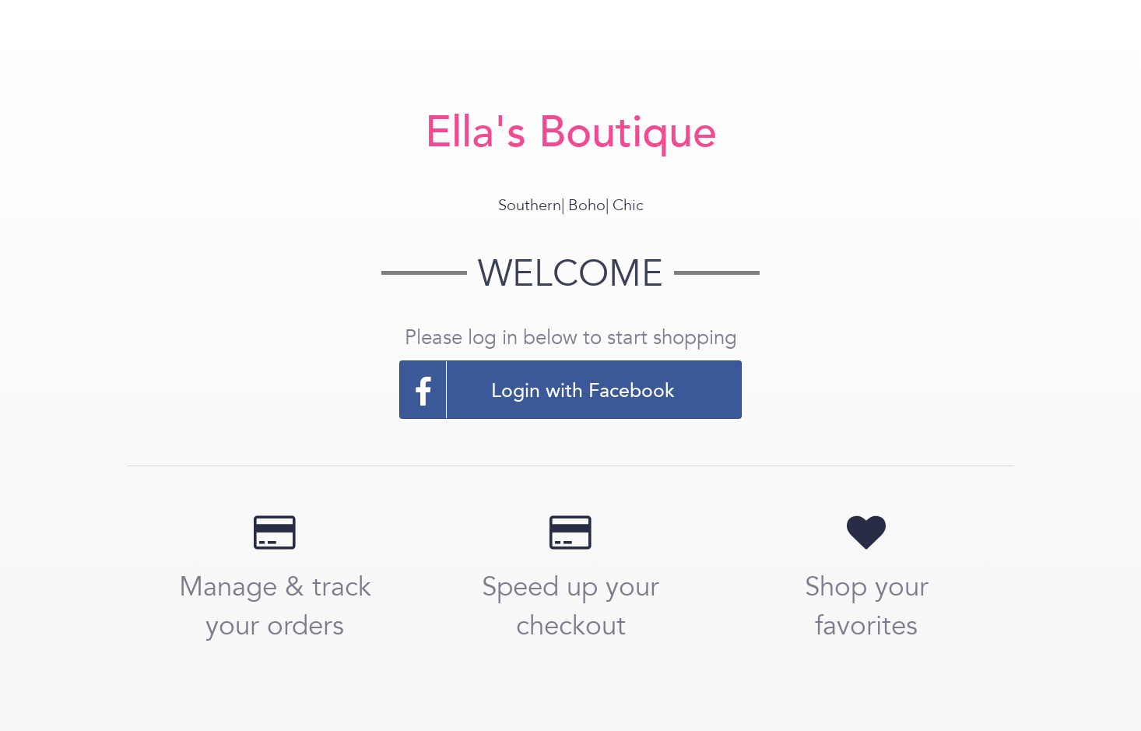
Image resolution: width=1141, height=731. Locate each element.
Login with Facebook (537, 389)
